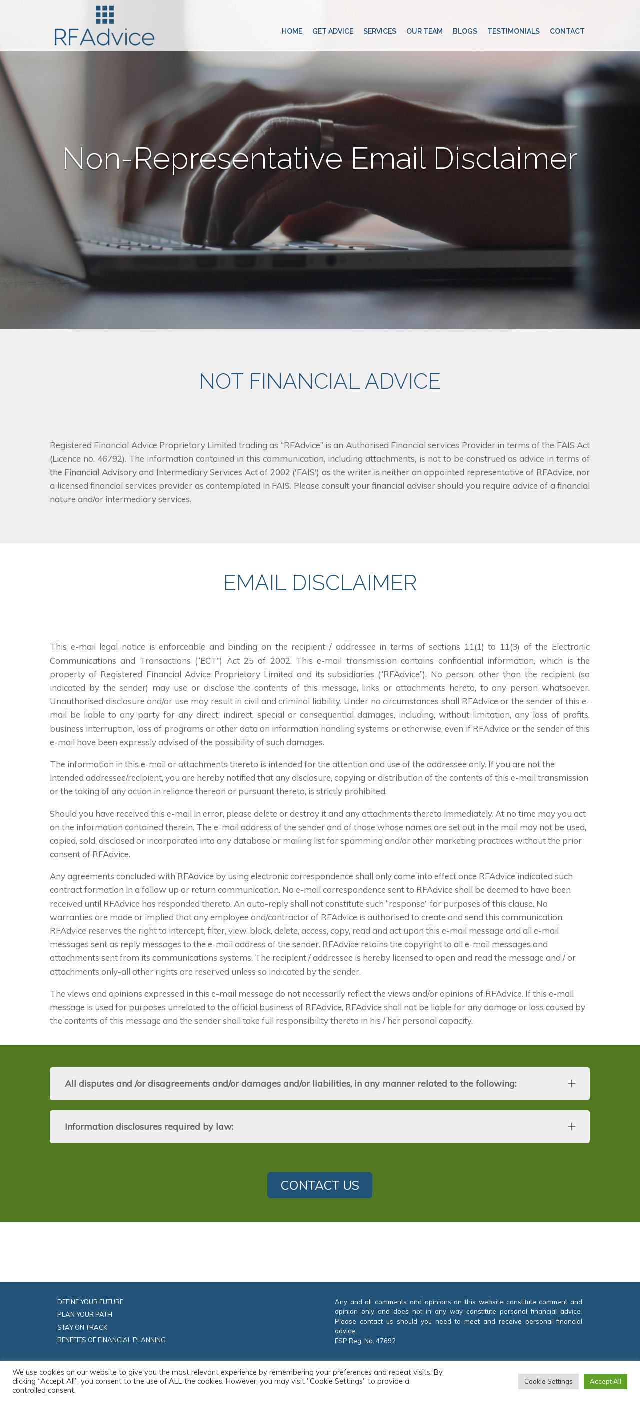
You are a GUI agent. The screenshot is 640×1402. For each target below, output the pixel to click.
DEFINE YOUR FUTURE (91, 1302)
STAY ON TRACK (83, 1327)
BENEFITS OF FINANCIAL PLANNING (112, 1340)
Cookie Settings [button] (548, 1381)
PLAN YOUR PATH (85, 1314)
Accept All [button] (606, 1381)
